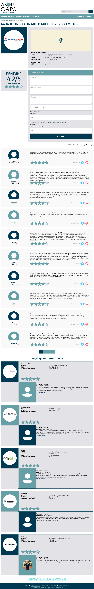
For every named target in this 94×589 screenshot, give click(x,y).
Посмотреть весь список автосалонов (47, 578)
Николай (14, 202)
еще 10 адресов (52, 453)
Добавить (61, 137)
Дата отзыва (80, 145)
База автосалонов (7, 16)
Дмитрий (14, 343)
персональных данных (59, 122)
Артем (14, 222)
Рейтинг (32, 125)
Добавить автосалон (23, 16)
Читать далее (25, 391)
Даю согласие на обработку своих (48, 122)
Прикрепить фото (35, 112)
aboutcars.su (35, 585)
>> (53, 352)
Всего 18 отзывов (14, 84)
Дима (14, 242)
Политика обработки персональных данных (47, 586)
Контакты (35, 16)
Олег (13, 263)
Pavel (14, 161)
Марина (13, 283)
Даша (14, 323)
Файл (34, 114)
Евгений (13, 182)
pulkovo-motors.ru (48, 64)
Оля (14, 303)
